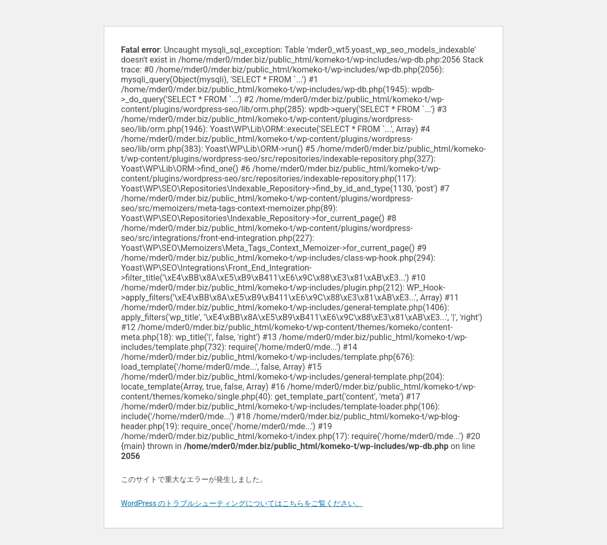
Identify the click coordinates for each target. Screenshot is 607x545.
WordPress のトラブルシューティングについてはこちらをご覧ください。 (242, 503)
